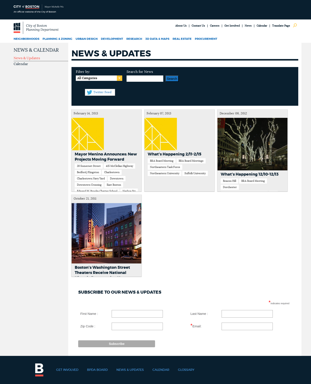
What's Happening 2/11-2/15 (174, 154)
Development (112, 39)
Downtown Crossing (89, 185)
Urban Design (87, 39)
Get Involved (232, 25)
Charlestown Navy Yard (91, 178)
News (248, 25)
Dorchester (230, 187)
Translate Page (281, 25)
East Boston (114, 185)
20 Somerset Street (89, 166)
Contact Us (198, 25)
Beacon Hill (229, 181)
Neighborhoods (26, 39)
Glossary (186, 369)
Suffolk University (195, 173)
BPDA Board (97, 369)
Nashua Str (129, 191)
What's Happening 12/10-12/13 (250, 174)
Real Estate (182, 39)
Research (134, 39)
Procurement (206, 39)
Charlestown (111, 172)
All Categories (87, 78)
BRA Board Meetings (191, 161)
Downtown (116, 178)
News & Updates (27, 58)
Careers (214, 25)
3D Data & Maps (157, 39)
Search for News (140, 72)
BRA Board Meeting (161, 161)
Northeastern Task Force (165, 167)
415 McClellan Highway (119, 166)
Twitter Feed (102, 92)
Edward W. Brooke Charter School (97, 191)
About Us (181, 25)
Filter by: (83, 72)
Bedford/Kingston (88, 172)
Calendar (262, 25)
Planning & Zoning (57, 39)
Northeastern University (164, 173)
